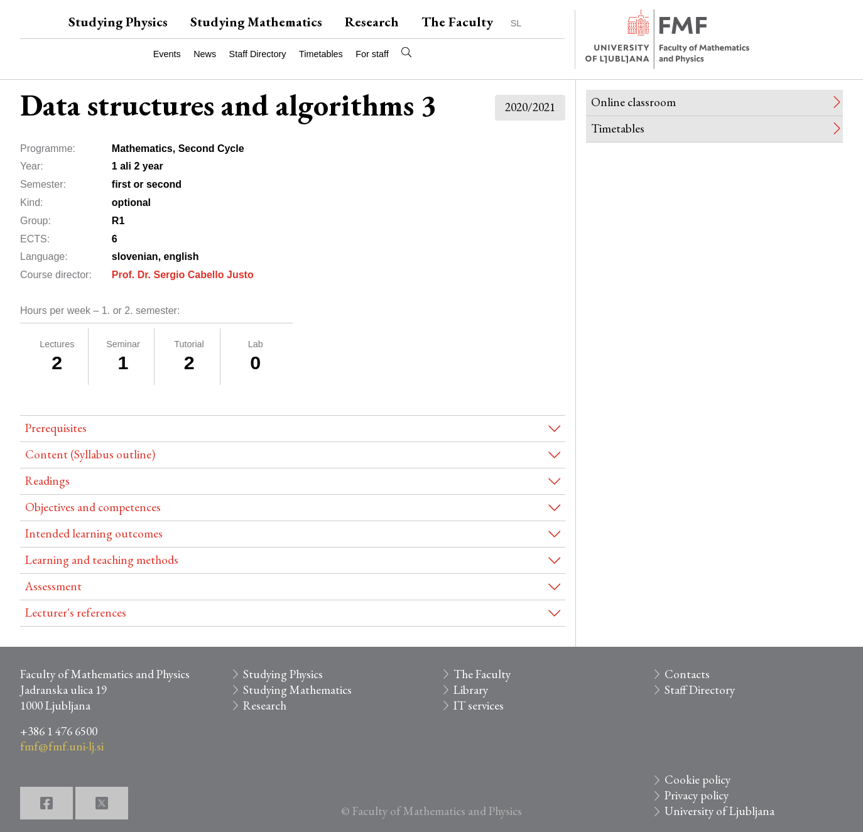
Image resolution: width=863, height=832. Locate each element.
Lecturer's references (75, 612)
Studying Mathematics (256, 21)
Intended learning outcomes (94, 533)
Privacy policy (697, 795)
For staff (372, 54)
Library (470, 690)
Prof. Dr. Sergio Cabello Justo (183, 274)
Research (372, 21)
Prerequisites (56, 428)
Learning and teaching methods (101, 560)
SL (516, 23)
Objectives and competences (93, 507)
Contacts (687, 674)
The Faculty (457, 21)
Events (167, 54)
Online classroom (633, 102)
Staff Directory (257, 54)
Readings (47, 481)
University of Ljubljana (719, 811)
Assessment (53, 586)
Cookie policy (697, 779)
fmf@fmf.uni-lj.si (62, 746)
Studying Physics (118, 21)
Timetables (321, 54)
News (204, 54)
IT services (478, 705)
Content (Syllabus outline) (90, 454)
